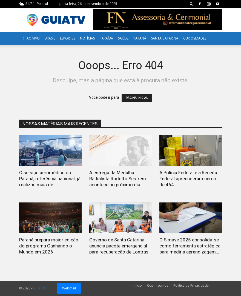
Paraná (139, 38)
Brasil (50, 38)
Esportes (67, 38)
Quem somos (157, 285)
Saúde (123, 38)
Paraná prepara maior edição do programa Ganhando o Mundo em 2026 (48, 246)
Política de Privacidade (191, 285)
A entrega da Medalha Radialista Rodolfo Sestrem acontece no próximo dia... (117, 178)
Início (138, 285)
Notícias (87, 38)
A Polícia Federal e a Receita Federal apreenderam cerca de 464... (188, 178)
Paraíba (106, 38)
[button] (191, 4)
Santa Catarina (164, 38)
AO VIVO (31, 38)
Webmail (69, 288)
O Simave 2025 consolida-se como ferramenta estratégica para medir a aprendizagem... (189, 246)
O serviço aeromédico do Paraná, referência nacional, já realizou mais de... (50, 178)
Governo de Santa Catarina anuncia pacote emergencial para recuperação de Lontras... (120, 246)
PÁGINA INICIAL (137, 98)
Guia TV (39, 288)
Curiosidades (194, 38)
